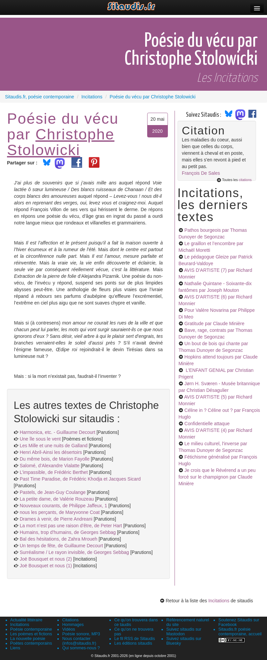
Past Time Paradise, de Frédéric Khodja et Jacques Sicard (80, 479)
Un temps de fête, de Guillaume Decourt (61, 545)
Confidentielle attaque (207, 423)
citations (245, 180)
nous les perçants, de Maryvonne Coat (60, 512)
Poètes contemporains (31, 643)
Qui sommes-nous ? (81, 648)
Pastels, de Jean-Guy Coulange (53, 492)
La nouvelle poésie (27, 638)
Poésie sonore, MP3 (81, 634)
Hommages (72, 624)
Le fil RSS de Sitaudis (134, 638)
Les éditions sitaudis (133, 643)
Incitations (218, 600)
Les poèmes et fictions (31, 634)
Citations (70, 620)
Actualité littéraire (26, 620)
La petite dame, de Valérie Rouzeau (57, 499)
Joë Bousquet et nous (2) (46, 559)
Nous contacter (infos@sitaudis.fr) (79, 641)
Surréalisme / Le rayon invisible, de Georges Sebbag (74, 552)
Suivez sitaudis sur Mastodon (183, 631)
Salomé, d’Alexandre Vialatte (50, 465)
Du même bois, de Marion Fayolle (54, 459)
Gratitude (215, 323)
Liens (15, 648)
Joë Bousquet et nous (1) (46, 565)
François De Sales (201, 173)
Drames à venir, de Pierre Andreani (56, 519)
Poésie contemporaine (31, 629)
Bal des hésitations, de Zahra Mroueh (58, 539)
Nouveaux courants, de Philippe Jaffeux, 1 (63, 505)
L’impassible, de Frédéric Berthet (54, 472)
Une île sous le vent (40, 439)
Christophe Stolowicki (60, 142)
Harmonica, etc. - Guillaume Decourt (57, 432)
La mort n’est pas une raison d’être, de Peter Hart (71, 525)
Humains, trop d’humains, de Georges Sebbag (68, 532)
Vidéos (68, 629)
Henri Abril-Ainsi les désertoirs (51, 452)
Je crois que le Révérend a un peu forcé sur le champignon (217, 477)
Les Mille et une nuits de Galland (53, 445)
